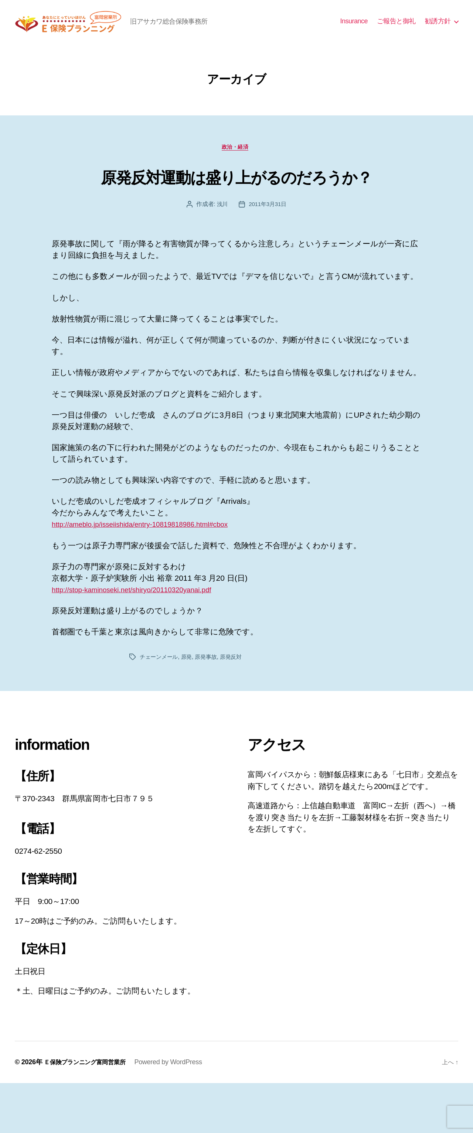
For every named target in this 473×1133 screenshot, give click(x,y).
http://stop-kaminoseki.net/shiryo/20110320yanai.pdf (141, 639)
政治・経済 (236, 169)
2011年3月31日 (268, 254)
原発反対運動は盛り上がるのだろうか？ (236, 211)
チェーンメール (160, 707)
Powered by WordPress (178, 1112)
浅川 (221, 254)
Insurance (354, 32)
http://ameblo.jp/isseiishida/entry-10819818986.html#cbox (151, 574)
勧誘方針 (438, 32)
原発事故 (209, 707)
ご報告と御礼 (396, 32)
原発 (189, 707)
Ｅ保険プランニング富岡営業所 (90, 1112)
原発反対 (236, 707)
